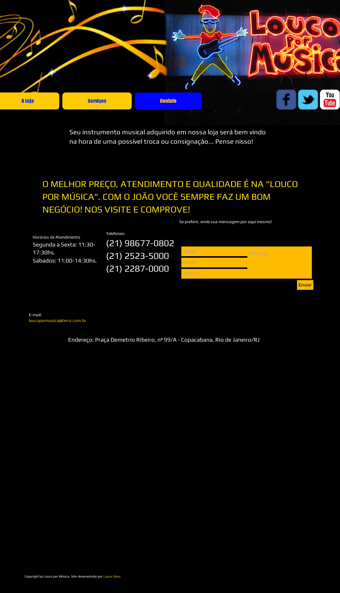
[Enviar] (305, 285)
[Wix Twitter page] (308, 99)
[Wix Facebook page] (286, 99)
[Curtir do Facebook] (254, 568)
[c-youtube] (330, 99)
